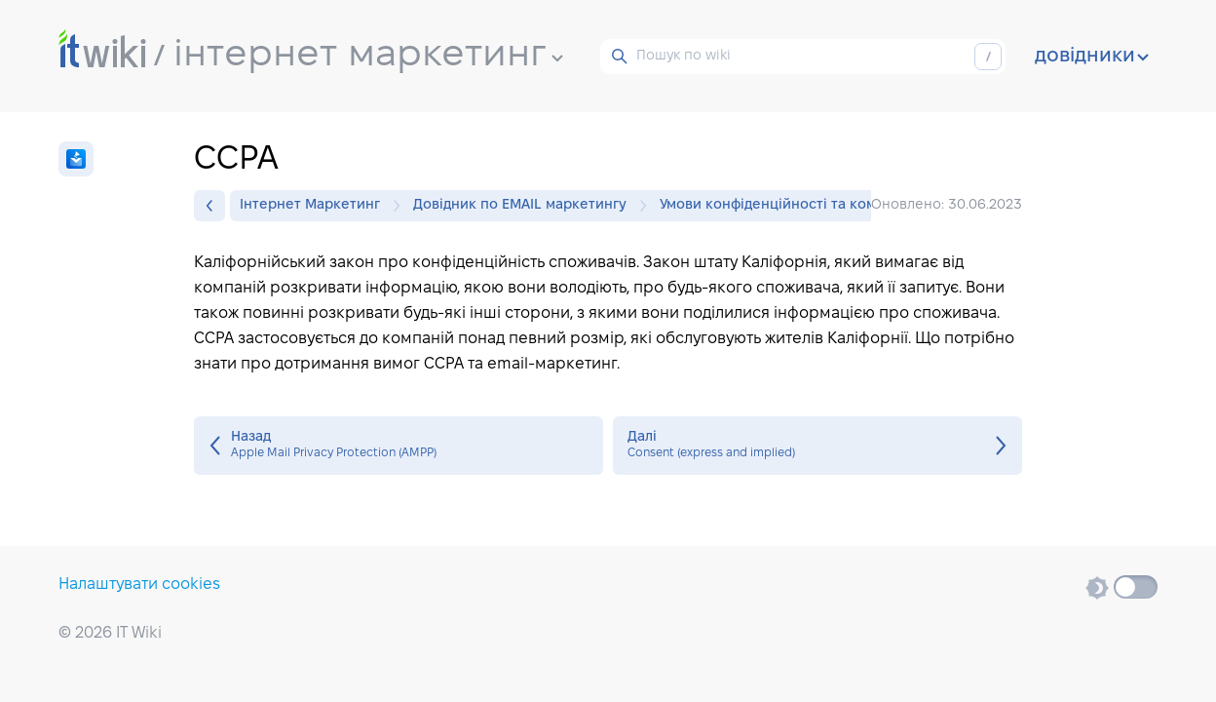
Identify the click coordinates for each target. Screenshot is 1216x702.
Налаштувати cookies (139, 584)
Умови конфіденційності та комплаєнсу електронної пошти (866, 205)
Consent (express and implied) (817, 445)
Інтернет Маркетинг (315, 206)
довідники (1092, 56)
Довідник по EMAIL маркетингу (524, 206)
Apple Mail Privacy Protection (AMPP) (398, 445)
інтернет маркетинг (368, 55)
